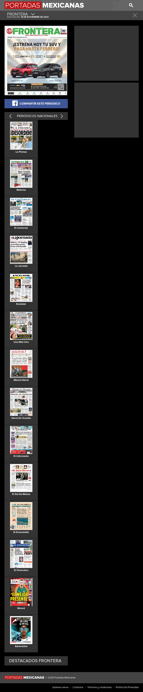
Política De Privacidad (127, 687)
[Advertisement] (106, 53)
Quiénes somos (60, 687)
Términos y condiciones (99, 687)
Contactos (78, 687)
